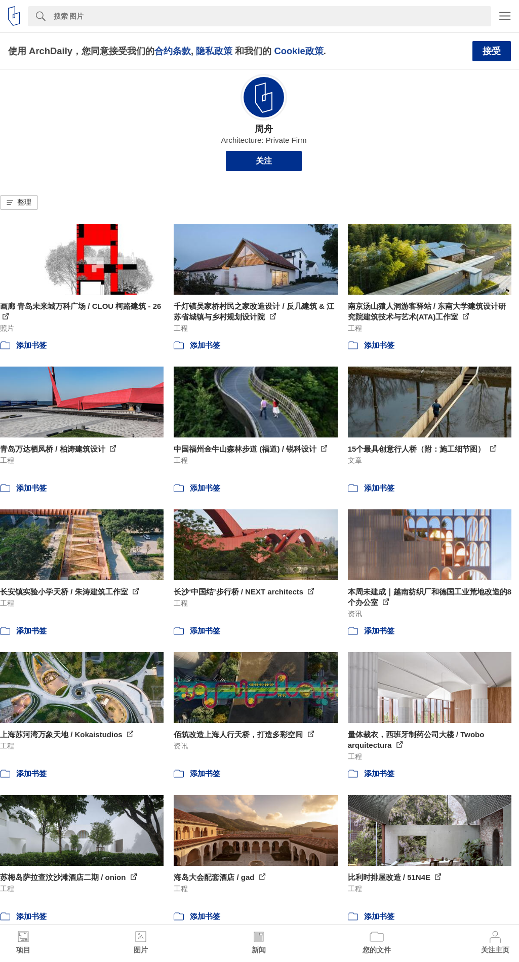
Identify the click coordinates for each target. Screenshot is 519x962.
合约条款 (172, 51)
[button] (19, 202)
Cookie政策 (298, 51)
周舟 (264, 129)
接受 (492, 51)
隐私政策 (214, 51)
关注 (264, 160)
